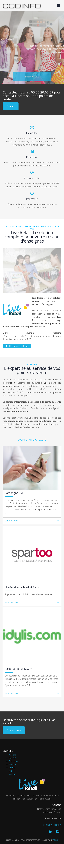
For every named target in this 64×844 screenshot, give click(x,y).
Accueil (12, 754)
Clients (12, 767)
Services (13, 764)
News (12, 770)
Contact (10, 106)
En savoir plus (14, 730)
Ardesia (55, 840)
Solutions (13, 761)
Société (12, 758)
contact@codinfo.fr (52, 824)
